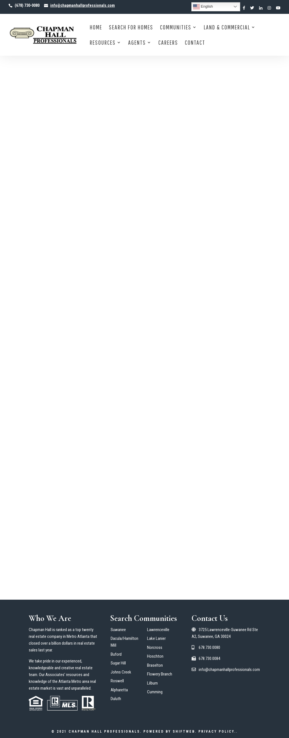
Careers (168, 43)
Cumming (155, 691)
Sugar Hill (118, 663)
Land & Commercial (227, 28)
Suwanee (118, 629)
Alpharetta (119, 689)
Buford (116, 654)
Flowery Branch (159, 674)
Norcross (154, 647)
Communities (175, 28)
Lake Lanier (156, 638)
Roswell (117, 680)
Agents (137, 43)
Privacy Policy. (217, 731)
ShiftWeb (184, 731)
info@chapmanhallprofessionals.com (226, 669)
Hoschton (155, 656)
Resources (103, 43)
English (203, 6)
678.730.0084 (206, 658)
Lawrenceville (158, 629)
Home (96, 28)
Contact (195, 43)
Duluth (116, 698)
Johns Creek (121, 672)
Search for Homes (131, 28)
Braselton (155, 665)
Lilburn (152, 683)
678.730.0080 (206, 647)
